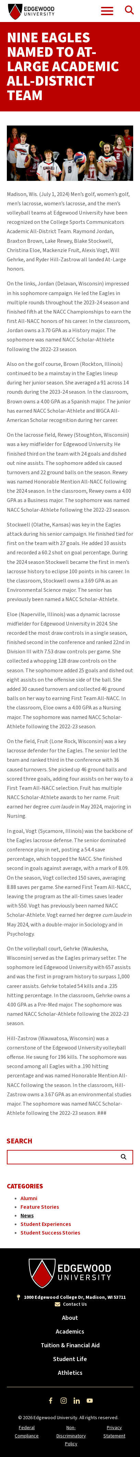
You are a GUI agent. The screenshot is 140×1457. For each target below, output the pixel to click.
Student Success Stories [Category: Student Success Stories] (50, 1233)
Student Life (70, 1359)
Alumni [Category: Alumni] (29, 1198)
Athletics (70, 1373)
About (70, 1318)
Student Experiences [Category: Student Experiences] (46, 1224)
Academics (70, 1331)
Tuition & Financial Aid (70, 1345)
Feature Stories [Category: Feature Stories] (40, 1207)
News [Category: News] (27, 1215)
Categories (25, 1186)
